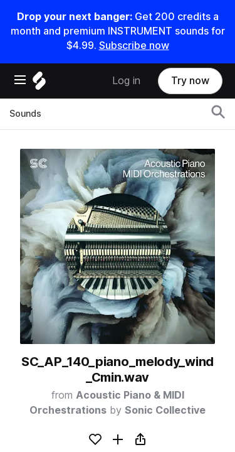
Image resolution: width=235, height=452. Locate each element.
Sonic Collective (165, 410)
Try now (190, 81)
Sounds (25, 114)
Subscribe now (134, 45)
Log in (126, 81)
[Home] (39, 83)
